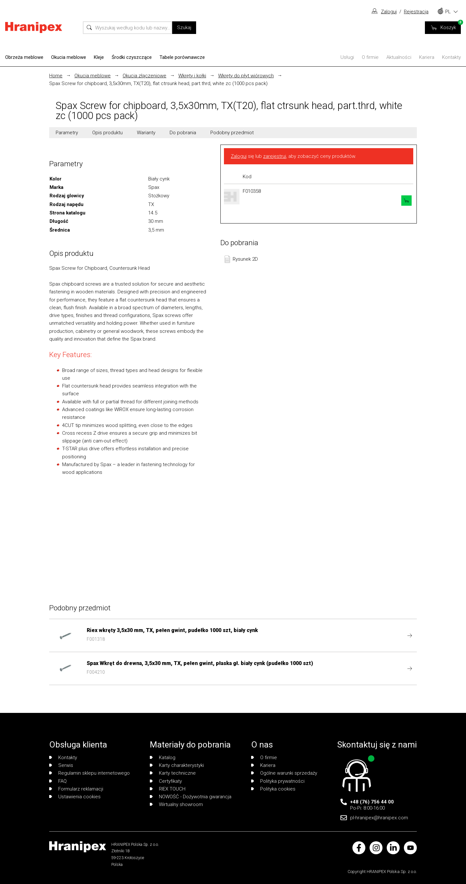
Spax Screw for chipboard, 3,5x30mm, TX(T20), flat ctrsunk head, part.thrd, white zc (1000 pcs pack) (158, 83)
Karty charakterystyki (177, 765)
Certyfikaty (166, 781)
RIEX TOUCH (167, 789)
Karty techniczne (173, 773)
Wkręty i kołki (192, 76)
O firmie (370, 57)
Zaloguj (389, 12)
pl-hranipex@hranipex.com (379, 818)
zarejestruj (274, 156)
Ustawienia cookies (75, 797)
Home (55, 76)
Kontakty (451, 57)
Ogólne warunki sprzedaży (284, 773)
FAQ (58, 781)
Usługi (347, 57)
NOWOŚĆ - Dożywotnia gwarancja (190, 797)
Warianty (146, 133)
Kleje (99, 57)
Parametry (67, 133)
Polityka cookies (273, 789)
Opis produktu (107, 133)
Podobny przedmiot (232, 133)
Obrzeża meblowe (24, 57)
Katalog (162, 757)
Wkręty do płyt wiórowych (246, 76)
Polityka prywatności (278, 781)
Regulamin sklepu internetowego (89, 773)
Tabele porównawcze (182, 57)
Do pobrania (183, 133)
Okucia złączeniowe (144, 76)
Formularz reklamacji (76, 789)
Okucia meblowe (68, 57)
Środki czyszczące (132, 57)
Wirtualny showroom (176, 804)
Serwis (61, 765)
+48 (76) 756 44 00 (372, 802)
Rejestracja (416, 12)
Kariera (426, 57)
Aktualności (398, 57)
